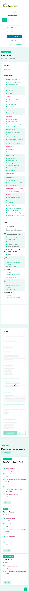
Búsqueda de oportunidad (12, 79)
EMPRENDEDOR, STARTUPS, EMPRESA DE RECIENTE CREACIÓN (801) (14, 398)
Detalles (7, 502)
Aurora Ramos (8, 512)
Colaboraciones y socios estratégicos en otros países (13, 135)
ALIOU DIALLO (8, 559)
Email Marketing (11, 158)
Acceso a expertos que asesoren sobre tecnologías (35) (14, 385)
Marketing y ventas (10, 155)
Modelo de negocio (10, 177)
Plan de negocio (10, 102)
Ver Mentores (6, 452)
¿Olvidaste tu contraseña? (14, 44)
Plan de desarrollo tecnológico (14, 212)
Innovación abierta (11, 119)
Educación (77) (14, 360)
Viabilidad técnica (10, 206)
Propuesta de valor (11, 185)
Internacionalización (10, 129)
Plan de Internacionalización (13, 143)
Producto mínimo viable (12, 191)
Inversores (8, 146)
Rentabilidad (10, 202)
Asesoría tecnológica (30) (14, 386)
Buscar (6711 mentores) (10, 432)
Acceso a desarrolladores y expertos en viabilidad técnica (13, 209)
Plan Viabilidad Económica (13, 197)
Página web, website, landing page (15, 167)
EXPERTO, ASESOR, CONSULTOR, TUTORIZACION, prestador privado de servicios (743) (14, 400)
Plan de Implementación (12, 99)
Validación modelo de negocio (13, 188)
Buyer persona (10, 180)
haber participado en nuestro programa (13, 263)
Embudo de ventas (11, 91)
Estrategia (8, 96)
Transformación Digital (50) (14, 383)
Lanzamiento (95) (14, 427)
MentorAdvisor (9, 173)
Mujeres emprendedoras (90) (14, 356)
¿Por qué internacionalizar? (13, 132)
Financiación (8, 110)
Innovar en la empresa (12, 121)
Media (14, 414)
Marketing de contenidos (13, 163)
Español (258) (14, 371)
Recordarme (14, 41)
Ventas (5, 508)
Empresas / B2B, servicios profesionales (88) (14, 358)
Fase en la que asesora (9, 419)
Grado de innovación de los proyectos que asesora (14, 405)
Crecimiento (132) (14, 424)
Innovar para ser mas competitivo (15, 124)
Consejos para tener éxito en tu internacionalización (14, 140)
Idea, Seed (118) (14, 425)
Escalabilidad (10, 93)
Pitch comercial (10, 170)
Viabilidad (7, 195)
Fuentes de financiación (12, 113)
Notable (14, 412)
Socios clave (10, 106)
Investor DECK (10, 149)
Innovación (8, 116)
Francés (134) (14, 373)
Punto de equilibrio (11, 200)
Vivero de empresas (8, 556)
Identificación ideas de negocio (14, 82)
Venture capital (7, 459)
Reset (21, 433)
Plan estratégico (11, 104)
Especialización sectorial (9, 352)
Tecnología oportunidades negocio (15, 215)
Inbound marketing (11, 160)
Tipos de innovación (11, 126)
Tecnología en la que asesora (11, 378)
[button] (14, 12)
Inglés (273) (14, 370)
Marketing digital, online (12, 165)
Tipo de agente (7, 392)
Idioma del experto (8, 365)
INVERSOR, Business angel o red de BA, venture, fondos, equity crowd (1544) (14, 397)
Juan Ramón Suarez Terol (13, 462)
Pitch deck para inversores (13, 152)
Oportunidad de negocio (12, 84)
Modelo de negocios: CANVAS (14, 182)
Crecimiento (8, 88)
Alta (14, 410)
